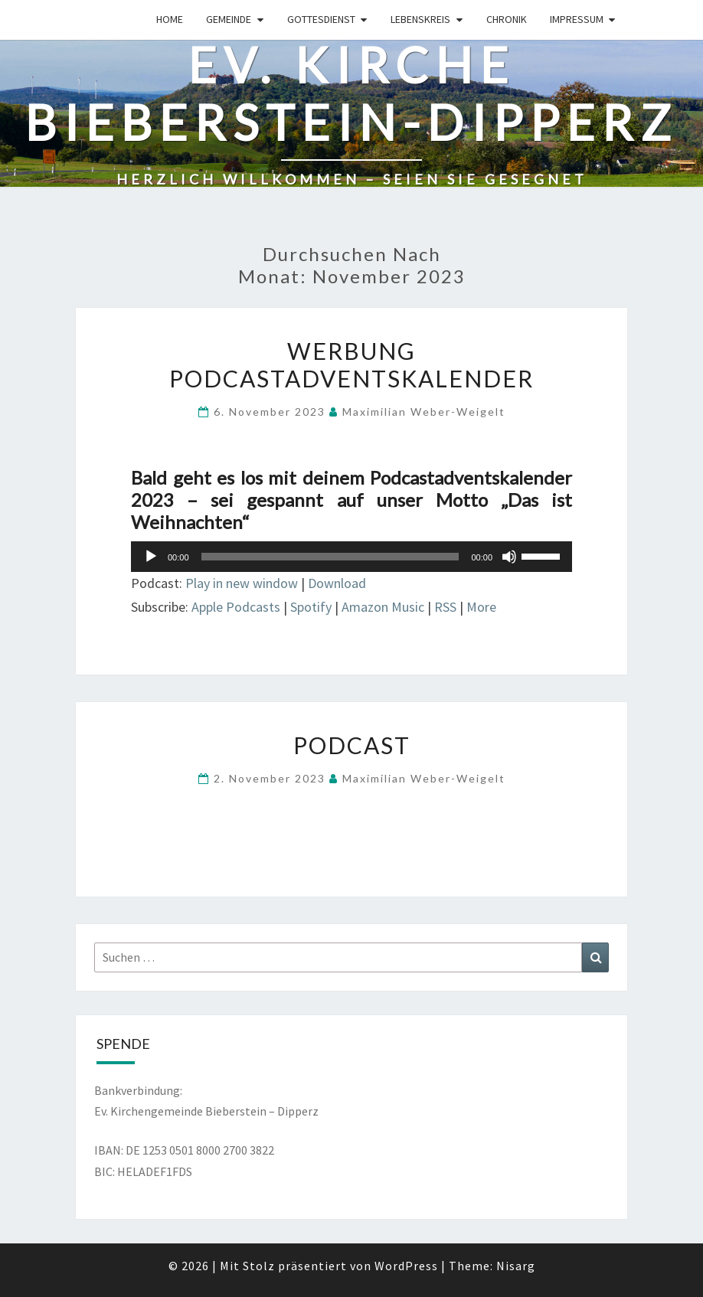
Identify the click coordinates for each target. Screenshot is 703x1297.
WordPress (406, 1265)
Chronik (506, 19)
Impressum (576, 19)
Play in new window (241, 583)
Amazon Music (383, 607)
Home (169, 19)
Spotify (311, 607)
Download (337, 583)
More (481, 607)
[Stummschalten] (509, 556)
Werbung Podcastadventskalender (351, 364)
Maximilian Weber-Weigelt (423, 411)
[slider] (330, 556)
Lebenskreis (420, 19)
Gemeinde (228, 19)
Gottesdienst (321, 19)
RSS (445, 607)
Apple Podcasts (235, 607)
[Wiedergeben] (151, 556)
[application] (351, 556)
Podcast (351, 745)
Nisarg (515, 1265)
